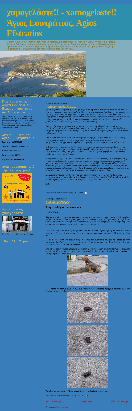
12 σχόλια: (81, 395)
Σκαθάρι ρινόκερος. (58, 202)
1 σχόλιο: (80, 193)
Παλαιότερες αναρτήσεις (120, 401)
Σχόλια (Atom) (62, 407)
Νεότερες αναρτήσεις (54, 401)
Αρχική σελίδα (86, 401)
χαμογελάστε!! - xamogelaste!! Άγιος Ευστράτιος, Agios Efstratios (61, 22)
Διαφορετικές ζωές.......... (61, 106)
